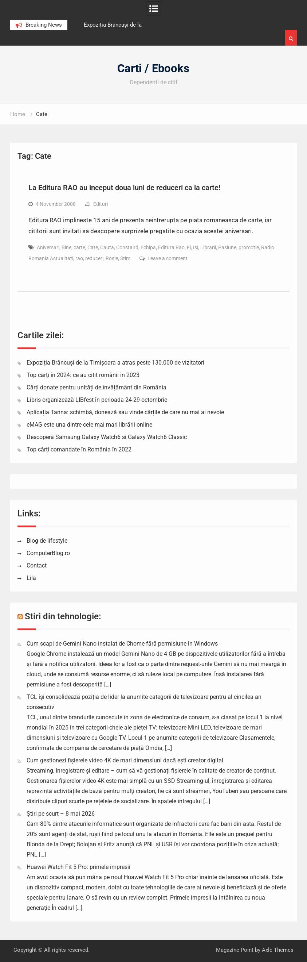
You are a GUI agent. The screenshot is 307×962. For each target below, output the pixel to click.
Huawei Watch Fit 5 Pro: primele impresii (78, 866)
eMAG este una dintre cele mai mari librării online (89, 424)
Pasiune (227, 247)
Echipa (148, 247)
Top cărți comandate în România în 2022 (79, 449)
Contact (37, 565)
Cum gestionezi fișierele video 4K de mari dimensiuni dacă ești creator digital (125, 760)
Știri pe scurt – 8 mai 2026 (61, 813)
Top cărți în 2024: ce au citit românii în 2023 (83, 375)
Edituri (100, 204)
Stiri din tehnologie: (63, 616)
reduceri (94, 258)
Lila (31, 577)
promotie (249, 247)
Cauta (107, 247)
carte (79, 247)
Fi (189, 247)
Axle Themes (278, 950)
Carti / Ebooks (153, 68)
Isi (195, 247)
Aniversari (48, 247)
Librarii (208, 247)
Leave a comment (167, 258)
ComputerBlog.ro (48, 553)
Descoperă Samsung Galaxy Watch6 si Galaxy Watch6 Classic (107, 437)
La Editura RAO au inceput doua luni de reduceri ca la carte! (124, 187)
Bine (66, 247)
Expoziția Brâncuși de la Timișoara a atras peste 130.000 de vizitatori (115, 362)
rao (79, 258)
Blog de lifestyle (47, 540)
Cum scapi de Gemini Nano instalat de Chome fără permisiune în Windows (122, 643)
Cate (92, 247)
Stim (125, 258)
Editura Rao (171, 247)
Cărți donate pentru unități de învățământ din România (96, 387)
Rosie (112, 258)
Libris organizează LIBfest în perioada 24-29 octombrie (97, 399)
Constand (127, 247)
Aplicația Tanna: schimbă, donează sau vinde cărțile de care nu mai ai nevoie (125, 412)
